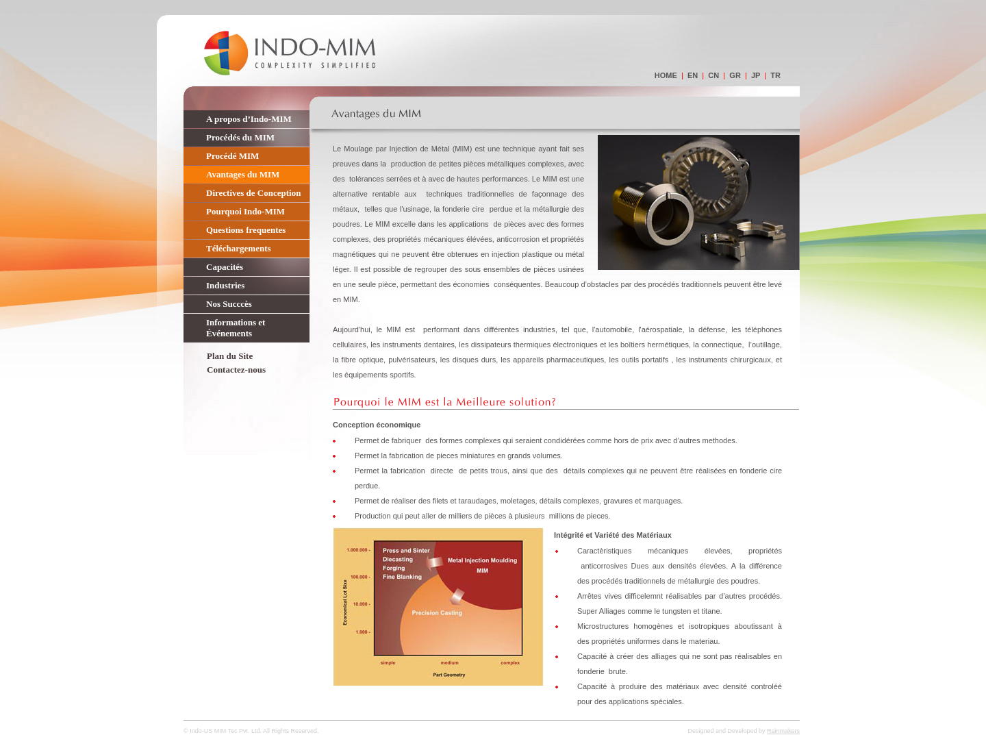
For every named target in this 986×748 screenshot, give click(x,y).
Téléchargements (238, 248)
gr (735, 75)
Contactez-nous (236, 369)
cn (713, 75)
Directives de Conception (253, 193)
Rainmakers (783, 730)
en (692, 75)
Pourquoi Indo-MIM (245, 211)
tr (775, 75)
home (666, 75)
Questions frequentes (246, 230)
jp (755, 75)
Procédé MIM (232, 156)
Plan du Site (230, 356)
